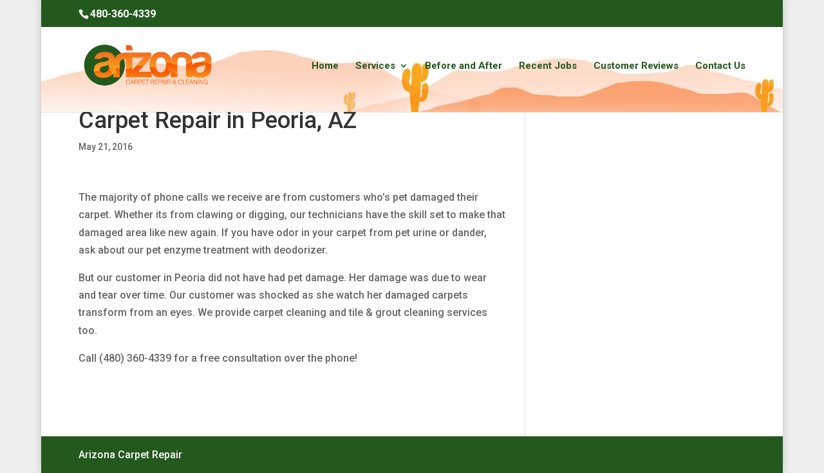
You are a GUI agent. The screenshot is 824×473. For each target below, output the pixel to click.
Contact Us (720, 66)
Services (375, 66)
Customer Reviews (636, 66)
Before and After (463, 66)
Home (325, 66)
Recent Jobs (548, 66)
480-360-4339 (123, 14)
